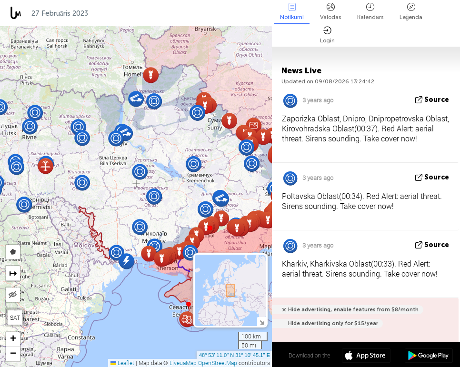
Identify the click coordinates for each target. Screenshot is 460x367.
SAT (15, 317)
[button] (210, 228)
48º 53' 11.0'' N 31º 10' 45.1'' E (234, 355)
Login (327, 35)
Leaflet (122, 363)
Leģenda (411, 11)
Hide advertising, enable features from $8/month (353, 310)
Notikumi (292, 11)
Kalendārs (370, 11)
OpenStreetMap (217, 363)
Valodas (330, 11)
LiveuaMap (183, 363)
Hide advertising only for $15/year (333, 323)
